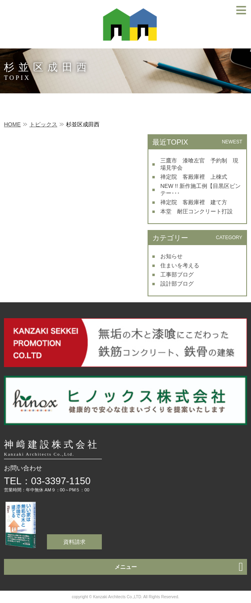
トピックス (43, 124)
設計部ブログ (177, 283)
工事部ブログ (177, 274)
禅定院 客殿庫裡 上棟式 (193, 177)
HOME (12, 124)
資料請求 (74, 542)
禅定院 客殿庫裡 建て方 (193, 202)
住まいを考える (179, 265)
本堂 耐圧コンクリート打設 (196, 211)
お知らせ (171, 256)
